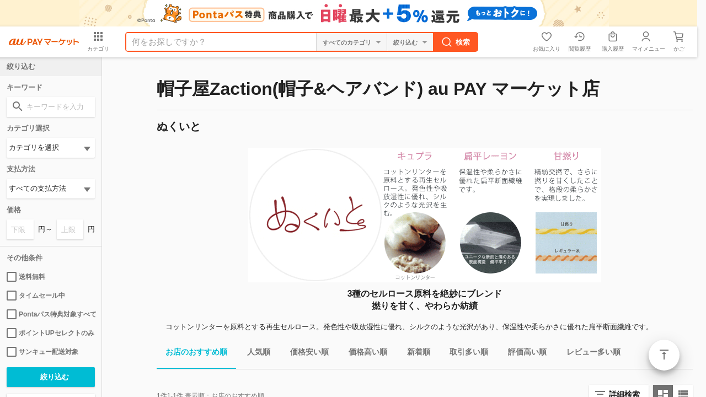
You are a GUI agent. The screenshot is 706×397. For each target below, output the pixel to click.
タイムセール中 (36, 296)
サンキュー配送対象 (42, 352)
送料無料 (26, 277)
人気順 (254, 353)
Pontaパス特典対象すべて (51, 314)
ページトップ (664, 355)
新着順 (414, 353)
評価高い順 (523, 353)
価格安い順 (305, 353)
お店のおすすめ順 (192, 353)
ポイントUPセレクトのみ (50, 333)
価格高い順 (363, 353)
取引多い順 (464, 353)
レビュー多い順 (589, 353)
